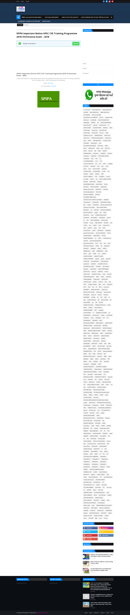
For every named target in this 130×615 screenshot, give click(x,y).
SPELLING (86, 454)
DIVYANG (97, 194)
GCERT (93, 230)
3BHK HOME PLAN (94, 112)
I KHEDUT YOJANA (92, 284)
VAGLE (95, 495)
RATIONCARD (97, 420)
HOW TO (101, 282)
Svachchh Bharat (103, 472)
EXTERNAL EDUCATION (101, 215)
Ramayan (107, 418)
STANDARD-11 (95, 459)
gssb (90, 253)
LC (93, 312)
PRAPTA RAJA (92, 402)
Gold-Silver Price (107, 238)
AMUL (111, 127)
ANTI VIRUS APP (103, 130)
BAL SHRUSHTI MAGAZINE (90, 145)
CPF (108, 171)
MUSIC (94, 346)
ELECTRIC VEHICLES (88, 212)
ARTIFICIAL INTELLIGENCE (97, 138)
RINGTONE (86, 428)
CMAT (85, 169)
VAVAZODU (96, 500)
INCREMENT (86, 289)
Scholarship (93, 438)
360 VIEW (86, 112)
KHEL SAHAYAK (98, 307)
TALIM (85, 477)
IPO (101, 297)
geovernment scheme (89, 233)
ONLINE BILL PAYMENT (101, 366)
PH (111, 384)
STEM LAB (102, 467)
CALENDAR (102, 153)
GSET (106, 251)
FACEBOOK (86, 217)
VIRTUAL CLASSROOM (104, 508)
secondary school (91, 443)
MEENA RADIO (95, 333)
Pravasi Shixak (87, 405)
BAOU (85, 148)
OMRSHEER (93, 364)
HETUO (106, 271)
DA (96, 179)
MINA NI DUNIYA (105, 336)
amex (112, 612)
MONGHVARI (87, 343)
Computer (104, 169)
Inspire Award (107, 292)
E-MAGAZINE (95, 202)
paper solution (98, 374)
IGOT (89, 287)
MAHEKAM (95, 320)
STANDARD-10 (87, 459)
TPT (104, 487)
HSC (110, 282)
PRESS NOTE (109, 405)
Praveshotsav (95, 405)
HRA (106, 282)
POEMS (101, 395)
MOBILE (103, 338)
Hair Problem (106, 266)
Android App (87, 130)
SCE (88, 438)
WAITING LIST (100, 510)
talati (108, 474)
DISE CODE (98, 192)
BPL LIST (90, 151)
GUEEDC (104, 253)
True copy (109, 487)
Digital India (103, 187)
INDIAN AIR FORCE (95, 289)
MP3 (105, 343)
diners (107, 612)
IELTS (85, 287)
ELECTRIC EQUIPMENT (106, 210)
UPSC (108, 492)
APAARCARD (95, 133)
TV (84, 490)
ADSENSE (93, 122)
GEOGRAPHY (100, 230)
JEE (98, 300)
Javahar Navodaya (91, 300)
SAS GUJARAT (103, 436)
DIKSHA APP (98, 189)
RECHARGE (97, 423)
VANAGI (109, 495)
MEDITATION (87, 333)
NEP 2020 (99, 354)
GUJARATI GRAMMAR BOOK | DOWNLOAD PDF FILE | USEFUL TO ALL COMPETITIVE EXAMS (101, 596)
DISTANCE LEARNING (88, 194)
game (95, 228)
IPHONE (93, 297)
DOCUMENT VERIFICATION (90, 197)
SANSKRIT (86, 436)
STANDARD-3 (95, 461)
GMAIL (99, 238)
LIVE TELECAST (95, 315)
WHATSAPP (103, 513)
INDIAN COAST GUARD (89, 292)
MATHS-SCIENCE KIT (96, 328)
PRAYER (102, 405)
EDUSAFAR (86, 210)
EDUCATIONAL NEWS (102, 207)
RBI (103, 420)
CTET (96, 176)
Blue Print (107, 148)
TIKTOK (98, 485)
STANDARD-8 (87, 467)
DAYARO (86, 181)
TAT (101, 477)
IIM (93, 287)
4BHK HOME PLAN (104, 112)
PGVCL (107, 384)
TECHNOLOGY (96, 482)
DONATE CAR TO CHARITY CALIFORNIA (93, 199)
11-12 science (87, 109)
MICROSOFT (96, 336)
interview (106, 294)
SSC (107, 454)
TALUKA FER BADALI (93, 477)
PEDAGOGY (91, 382)
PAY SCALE (106, 379)
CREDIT (91, 174)
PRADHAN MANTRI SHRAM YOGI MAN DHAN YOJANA (96, 400)
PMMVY (90, 395)
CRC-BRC (86, 174)
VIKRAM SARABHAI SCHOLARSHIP (104, 505)
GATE (104, 228)
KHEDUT (91, 307)
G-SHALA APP (106, 225)
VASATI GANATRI (87, 500)
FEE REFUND (102, 217)
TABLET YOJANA (100, 474)
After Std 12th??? (87, 125)
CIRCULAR (93, 166)
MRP (109, 343)
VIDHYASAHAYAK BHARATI (90, 503)
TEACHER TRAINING (100, 479)
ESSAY (104, 212)
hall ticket (86, 269)
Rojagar (96, 428)
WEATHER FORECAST (94, 513)
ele (91, 210)
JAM (84, 300)
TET (103, 482)
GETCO (109, 233)
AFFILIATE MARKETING (106, 122)
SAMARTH (105, 433)
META (85, 336)
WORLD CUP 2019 (88, 515)
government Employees (95, 240)
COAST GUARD (96, 169)
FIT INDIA (86, 223)
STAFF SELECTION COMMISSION (91, 456)
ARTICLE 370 (86, 138)
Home (17, 1)
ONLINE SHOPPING (107, 369)
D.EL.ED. (92, 179)
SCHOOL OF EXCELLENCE (99, 441)
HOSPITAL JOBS (87, 282)
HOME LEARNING (88, 279)
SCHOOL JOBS (101, 438)
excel (92, 215)
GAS (100, 228)
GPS (105, 243)
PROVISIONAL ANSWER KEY (104, 407)
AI (108, 125)
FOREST (95, 225)
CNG (89, 169)
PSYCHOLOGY (92, 410)
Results (97, 425)
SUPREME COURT (88, 472)
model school (96, 341)
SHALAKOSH (95, 446)
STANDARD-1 (103, 456)
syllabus (93, 474)
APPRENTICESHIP (98, 135)
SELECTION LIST (101, 443)
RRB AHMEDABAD (94, 431)
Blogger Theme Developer (42, 612)
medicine (110, 330)
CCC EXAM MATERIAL (88, 161)
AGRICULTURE (102, 125)
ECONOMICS (96, 205)
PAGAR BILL (106, 372)
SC (84, 438)
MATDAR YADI (97, 325)
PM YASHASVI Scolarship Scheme (101, 392)
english (96, 212)
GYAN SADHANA (95, 261)
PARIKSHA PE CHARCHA (100, 377)
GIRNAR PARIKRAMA (88, 238)
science (108, 441)
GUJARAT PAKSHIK (88, 256)
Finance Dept (104, 220)
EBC (84, 205)
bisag (98, 148)
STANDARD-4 (103, 461)
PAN (85, 374)
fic (84, 220)
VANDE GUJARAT (99, 497)
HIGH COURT (87, 274)
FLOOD (85, 225)
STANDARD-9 (95, 467)
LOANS (102, 315)
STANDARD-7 (103, 464)
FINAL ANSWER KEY (95, 220)
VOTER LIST (92, 510)
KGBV (109, 305)
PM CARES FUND (87, 389)
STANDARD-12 (104, 459)
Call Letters (86, 156)
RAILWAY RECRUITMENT (89, 415)
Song (101, 451)
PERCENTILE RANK (106, 382)
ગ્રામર (100, 518)
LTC (108, 318)
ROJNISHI (86, 431)
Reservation (86, 425)
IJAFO (100, 287)
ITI (109, 297)
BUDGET (105, 151)
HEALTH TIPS (87, 271)
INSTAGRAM (86, 294)
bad (100, 143)
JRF (96, 302)
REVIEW (103, 425)
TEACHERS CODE (87, 482)
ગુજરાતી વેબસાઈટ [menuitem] (46, 21)
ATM (85, 140)
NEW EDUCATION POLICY (89, 356)
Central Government (88, 163)
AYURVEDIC (86, 143)
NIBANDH (86, 359)
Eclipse (89, 205)
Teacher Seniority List (89, 479)
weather (85, 513)
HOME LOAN (96, 279)
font (90, 225)
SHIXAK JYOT (97, 449)
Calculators (95, 153)
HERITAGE (100, 271)
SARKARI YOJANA (94, 436)
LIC (109, 312)
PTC (99, 410)
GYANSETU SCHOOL (102, 264)
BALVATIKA (100, 145)
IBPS (100, 284)
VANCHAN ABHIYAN (88, 497)
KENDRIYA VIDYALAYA (100, 305)
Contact (27, 1)
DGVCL (106, 184)
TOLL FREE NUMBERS (88, 487)
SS (100, 454)
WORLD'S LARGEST (98, 515)
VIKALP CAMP (87, 505)
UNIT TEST (100, 490)
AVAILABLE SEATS (97, 140)
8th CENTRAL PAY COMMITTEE (91, 117)
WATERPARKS (109, 510)
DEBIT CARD (92, 181)
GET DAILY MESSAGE (100, 233)
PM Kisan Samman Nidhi (98, 389)
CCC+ (96, 161)
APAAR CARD (87, 133)
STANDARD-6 (95, 464)
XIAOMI (106, 515)
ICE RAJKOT (109, 284)
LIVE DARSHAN (87, 315)
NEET (94, 354)
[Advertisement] (48, 58)
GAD (85, 228)
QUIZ (97, 413)
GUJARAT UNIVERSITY (88, 258)
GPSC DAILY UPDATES (89, 246)
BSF (95, 151)
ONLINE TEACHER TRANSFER (90, 372)
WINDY (110, 513)
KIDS (96, 310)
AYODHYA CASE (107, 140)
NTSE (90, 361)
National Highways (107, 351)
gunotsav (108, 258)
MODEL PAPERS (87, 341)
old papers (86, 364)
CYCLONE (86, 179)
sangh (110, 433)
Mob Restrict (96, 338)
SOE (105, 449)
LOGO (92, 318)
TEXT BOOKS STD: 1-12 (89, 485)
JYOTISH (101, 302)
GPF (101, 243)
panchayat (90, 374)
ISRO (105, 297)
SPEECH (106, 451)
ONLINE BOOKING (88, 369)
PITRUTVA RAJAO (91, 387)
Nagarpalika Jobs (92, 348)
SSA (104, 454)
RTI (104, 431)
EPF (100, 212)
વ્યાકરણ (105, 518)
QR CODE (92, 413)
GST (99, 253)
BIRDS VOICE (91, 148)
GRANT (99, 248)
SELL (108, 443)
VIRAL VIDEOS (94, 508)
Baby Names (94, 143)
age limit (95, 125)
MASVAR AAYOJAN (88, 325)
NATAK (99, 351)
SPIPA (21, 29)
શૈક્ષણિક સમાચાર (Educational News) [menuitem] (31, 17)
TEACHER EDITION (108, 477)
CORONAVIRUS (96, 171)
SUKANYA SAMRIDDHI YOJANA (97, 469)
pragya (85, 402)
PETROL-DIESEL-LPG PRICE (93, 384)
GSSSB (94, 253)
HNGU (102, 276)
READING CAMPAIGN (88, 423)
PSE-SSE (85, 410)
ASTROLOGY (108, 138)
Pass (85, 379)
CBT (96, 158)
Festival (108, 217)
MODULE (103, 341)
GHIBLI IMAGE (96, 235)
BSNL (99, 151)
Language (101, 310)
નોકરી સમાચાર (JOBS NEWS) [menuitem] (51, 17)
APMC (107, 133)
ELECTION (96, 210)
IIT (96, 287)
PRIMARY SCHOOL (92, 407)
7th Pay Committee (96, 115)
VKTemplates (25, 612)
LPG (104, 318)
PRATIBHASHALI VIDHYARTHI (104, 402)
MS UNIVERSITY (87, 346)
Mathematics (87, 328)
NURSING (95, 361)
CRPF (102, 174)
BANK (106, 145)
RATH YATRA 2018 (88, 420)
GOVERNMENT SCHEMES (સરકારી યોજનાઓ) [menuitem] (29, 21)
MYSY (85, 348)
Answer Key (94, 130)
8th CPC (101, 117)
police (106, 395)
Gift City (103, 235)
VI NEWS (103, 500)
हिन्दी (96, 518)
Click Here (50, 83)
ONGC (99, 364)
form (100, 225)
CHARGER (110, 163)
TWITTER (89, 490)
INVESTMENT (86, 297)
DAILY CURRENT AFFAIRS (105, 179)
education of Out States (89, 207)
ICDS (104, 284)
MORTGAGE (94, 343)
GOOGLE (86, 240)
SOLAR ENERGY (94, 451)
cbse (92, 158)
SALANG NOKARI (97, 433)
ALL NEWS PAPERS (97, 127)
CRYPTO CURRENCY (88, 176)
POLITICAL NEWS (87, 397)
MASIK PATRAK (108, 323)
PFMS (102, 384)
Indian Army (104, 289)
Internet (100, 294)
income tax (106, 287)
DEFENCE (100, 181)
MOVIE (100, 343)
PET (84, 384)
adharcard (86, 120)
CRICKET (97, 174)
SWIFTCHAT (86, 474)
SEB (84, 443)
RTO (108, 431)
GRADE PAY (107, 246)
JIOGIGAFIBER (87, 302)
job (93, 302)
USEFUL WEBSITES (88, 495)
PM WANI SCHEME (88, 392)
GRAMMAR (93, 248)
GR (101, 246)
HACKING (98, 266)
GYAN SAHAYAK (104, 261)
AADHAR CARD (108, 117)
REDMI (103, 423)
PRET (85, 407)
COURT (103, 171)
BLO (102, 148)
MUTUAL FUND (101, 346)
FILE (88, 220)
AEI (98, 122)
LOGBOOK (86, 318)
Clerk (107, 166)
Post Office (96, 397)
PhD (85, 387)
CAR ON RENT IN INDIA (103, 156)
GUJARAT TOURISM (98, 256)
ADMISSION (86, 122)
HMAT (97, 276)
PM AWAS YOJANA (102, 387)
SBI (109, 436)
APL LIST (101, 133)
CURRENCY (101, 176)
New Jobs (100, 356)
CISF (98, 166)
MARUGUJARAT (99, 323)
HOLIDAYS (108, 276)
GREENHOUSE (87, 251)
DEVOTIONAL (99, 184)
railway (102, 413)
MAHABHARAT (87, 320)
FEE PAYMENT (94, 217)
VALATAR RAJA (102, 495)
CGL (100, 163)
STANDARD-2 (87, 461)
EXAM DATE (86, 215)
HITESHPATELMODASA (89, 276)
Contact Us (96, 612)
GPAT (96, 243)
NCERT (85, 354)
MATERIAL (105, 325)
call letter (110, 153)
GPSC (109, 243)
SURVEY (95, 472)
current (108, 176)
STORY (108, 467)
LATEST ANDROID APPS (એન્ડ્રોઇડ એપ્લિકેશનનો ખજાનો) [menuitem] (95, 17)
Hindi (104, 274)
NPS (109, 359)
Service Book (87, 446)
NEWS (105, 356)
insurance (93, 294)
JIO (110, 300)
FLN (111, 223)
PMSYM (96, 395)
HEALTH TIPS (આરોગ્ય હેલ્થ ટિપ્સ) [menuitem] (70, 17)
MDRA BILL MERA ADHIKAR (94, 330)
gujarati (97, 258)
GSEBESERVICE (100, 251)
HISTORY (109, 274)
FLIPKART (106, 223)
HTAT (85, 284)
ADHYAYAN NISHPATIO (103, 120)
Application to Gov (88, 135)
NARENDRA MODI (88, 351)
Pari (105, 374)
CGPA (104, 163)
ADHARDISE (93, 120)
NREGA (85, 361)
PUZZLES (86, 413)
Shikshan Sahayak (88, 449)
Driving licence (87, 202)
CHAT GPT (86, 166)
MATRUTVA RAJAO (107, 328)
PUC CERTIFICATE (106, 410)
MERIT (101, 333)
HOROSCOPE (105, 279)
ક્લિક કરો (75, 43)
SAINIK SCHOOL (87, 433)
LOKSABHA (98, 318)
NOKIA (96, 359)
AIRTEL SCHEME (87, 127)
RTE (101, 431)
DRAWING (106, 199)
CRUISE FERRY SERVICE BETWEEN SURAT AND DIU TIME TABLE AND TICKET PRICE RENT (100, 604)
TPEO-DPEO (98, 487)
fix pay (91, 223)
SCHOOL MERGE (87, 441)
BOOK (85, 151)
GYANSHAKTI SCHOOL (89, 266)
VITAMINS (86, 510)
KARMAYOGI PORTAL (88, 305)
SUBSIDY (86, 469)
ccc (100, 158)
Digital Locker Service (89, 189)
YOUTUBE (91, 518)
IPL (98, 297)
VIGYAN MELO (101, 503)
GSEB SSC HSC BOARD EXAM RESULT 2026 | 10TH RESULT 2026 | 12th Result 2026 (101, 555)
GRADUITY (86, 248)
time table (104, 485)
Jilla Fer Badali (104, 300)
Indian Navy (99, 292)
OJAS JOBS (106, 361)
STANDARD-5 (87, 464)
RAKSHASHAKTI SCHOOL (89, 418)
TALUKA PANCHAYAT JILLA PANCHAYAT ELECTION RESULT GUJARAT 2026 (100, 569)
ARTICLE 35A (107, 135)
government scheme (88, 243)
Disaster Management (89, 192)
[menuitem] (18, 17)
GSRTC (85, 253)
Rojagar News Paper (104, 428)
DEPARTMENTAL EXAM (89, 184)
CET (96, 163)
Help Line (94, 271)
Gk (95, 238)
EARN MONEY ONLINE (105, 202)
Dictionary (86, 187)
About (22, 1)
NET (105, 354)
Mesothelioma (108, 333)
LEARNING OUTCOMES (101, 312)
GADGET (90, 228)
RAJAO (98, 415)
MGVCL (90, 336)
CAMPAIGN (93, 156)
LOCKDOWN (109, 315)
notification (103, 359)
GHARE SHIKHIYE (87, 235)
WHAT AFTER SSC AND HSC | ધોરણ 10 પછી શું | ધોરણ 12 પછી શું (101, 562)
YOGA (85, 518)
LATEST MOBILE (87, 312)
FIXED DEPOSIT (98, 223)
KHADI (85, 307)
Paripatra (110, 377)
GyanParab (86, 264)
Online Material (97, 369)
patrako (100, 379)
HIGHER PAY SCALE (96, 274)
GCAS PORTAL (87, 230)
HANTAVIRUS (93, 269)
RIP (91, 428)
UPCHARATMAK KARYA (99, 492)
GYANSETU (93, 264)
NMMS (91, 359)
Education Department (106, 205)
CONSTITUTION (87, 171)
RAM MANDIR (100, 418)
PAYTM (85, 382)
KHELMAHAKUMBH (88, 310)
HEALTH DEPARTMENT (103, 269)
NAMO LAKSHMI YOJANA (104, 348)
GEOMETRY (108, 230)
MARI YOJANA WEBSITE (89, 323)
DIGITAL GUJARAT (95, 187)
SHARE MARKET (103, 446)
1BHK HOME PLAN (96, 109)
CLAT (102, 166)
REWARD (109, 425)
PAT (96, 379)
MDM (85, 330)
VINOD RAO (86, 508)
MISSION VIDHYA (87, 338)
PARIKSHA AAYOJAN (88, 377)
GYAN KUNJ (86, 261)
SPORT (96, 454)
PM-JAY (85, 395)
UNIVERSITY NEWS (88, 492)
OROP (100, 372)
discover (103, 612)
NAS (95, 351)
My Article (109, 346)
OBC (101, 361)
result (92, 425)
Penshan (98, 382)
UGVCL (94, 490)
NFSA (110, 356)
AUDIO (89, 140)
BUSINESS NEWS (87, 153)
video (108, 500)
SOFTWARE (86, 451)
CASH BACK (86, 158)
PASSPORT (90, 379)
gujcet (102, 258)
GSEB (93, 251)
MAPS (100, 320)
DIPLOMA (105, 189)
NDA (90, 354)
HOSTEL (95, 282)
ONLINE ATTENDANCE (89, 366)
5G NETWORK (87, 115)
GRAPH (104, 248)
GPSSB (97, 246)
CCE (101, 161)
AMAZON (105, 127)
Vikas (93, 505)
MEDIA (103, 330)
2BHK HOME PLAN (107, 109)
